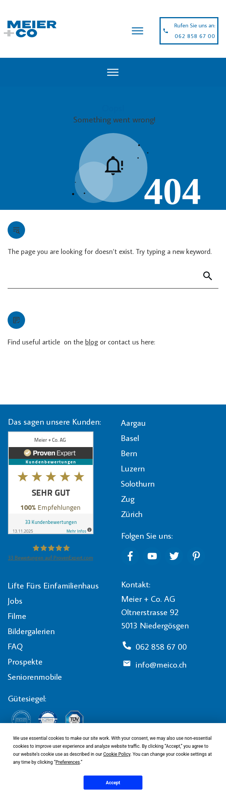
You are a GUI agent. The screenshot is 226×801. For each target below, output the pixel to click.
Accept (113, 782)
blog (91, 341)
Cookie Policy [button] (116, 754)
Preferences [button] (67, 762)
